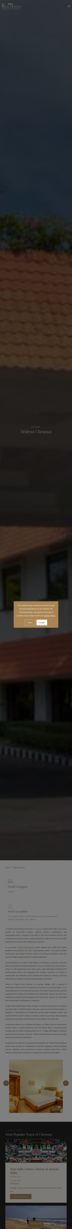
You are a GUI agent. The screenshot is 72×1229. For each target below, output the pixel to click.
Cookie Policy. (50, 615)
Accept (42, 622)
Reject (30, 622)
